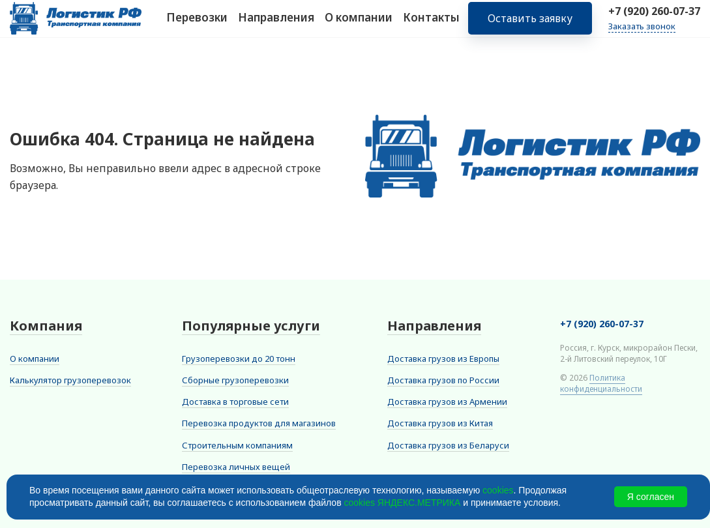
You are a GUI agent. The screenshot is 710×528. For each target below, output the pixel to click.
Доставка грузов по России (443, 380)
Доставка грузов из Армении (447, 401)
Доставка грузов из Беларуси (448, 445)
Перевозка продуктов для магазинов (259, 423)
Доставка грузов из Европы (443, 358)
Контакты (431, 25)
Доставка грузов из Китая (440, 423)
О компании (358, 25)
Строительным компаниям (237, 445)
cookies (497, 490)
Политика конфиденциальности (601, 383)
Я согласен (650, 496)
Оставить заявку (530, 26)
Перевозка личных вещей (236, 467)
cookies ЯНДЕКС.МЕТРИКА (402, 502)
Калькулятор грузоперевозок (70, 380)
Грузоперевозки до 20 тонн (238, 358)
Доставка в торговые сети (235, 401)
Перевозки (197, 25)
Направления (276, 25)
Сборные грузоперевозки (235, 380)
